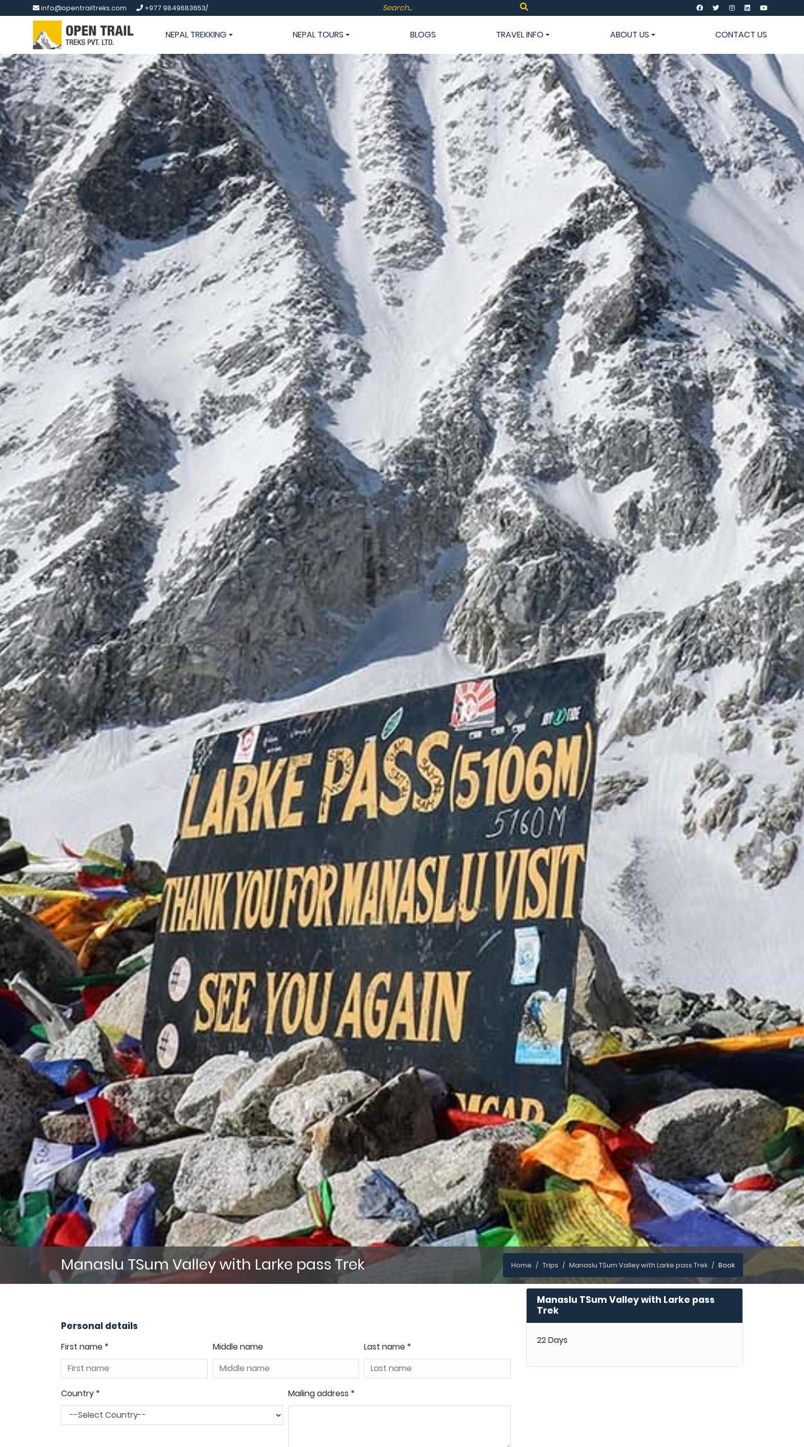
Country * (80, 1393)
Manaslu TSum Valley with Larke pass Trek (638, 1265)
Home (521, 1265)
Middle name (238, 1347)
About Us (632, 35)
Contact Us (741, 35)
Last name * (387, 1347)
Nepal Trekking (199, 35)
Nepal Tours (321, 35)
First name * (85, 1347)
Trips (550, 1265)
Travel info (523, 35)
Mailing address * (321, 1393)
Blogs (423, 35)
